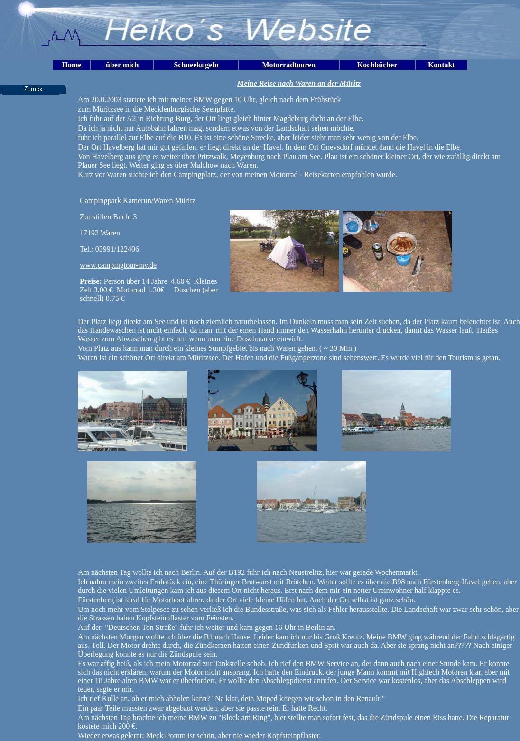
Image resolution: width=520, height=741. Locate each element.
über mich (122, 65)
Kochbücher (377, 65)
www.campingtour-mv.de (118, 265)
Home (71, 65)
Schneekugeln (196, 65)
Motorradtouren (289, 65)
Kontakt (441, 65)
